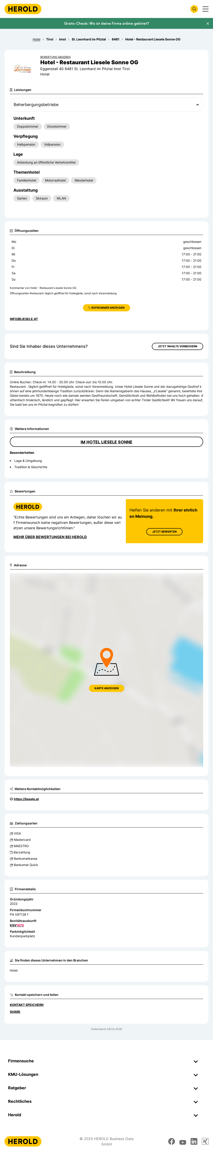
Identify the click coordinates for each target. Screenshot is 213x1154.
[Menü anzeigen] (205, 9)
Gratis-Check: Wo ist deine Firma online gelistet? (106, 23)
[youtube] (182, 1141)
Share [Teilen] (15, 1012)
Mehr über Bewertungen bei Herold (50, 537)
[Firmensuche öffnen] (194, 9)
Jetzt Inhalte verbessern (177, 346)
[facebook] (171, 1141)
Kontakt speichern (26, 1005)
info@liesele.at (24, 319)
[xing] (205, 1141)
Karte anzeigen (107, 688)
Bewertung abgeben (55, 57)
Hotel (13, 970)
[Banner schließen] (207, 23)
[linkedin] (194, 1141)
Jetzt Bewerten (164, 531)
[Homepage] (22, 9)
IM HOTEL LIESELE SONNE (106, 441)
